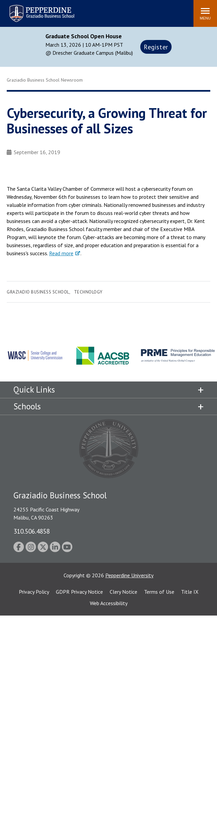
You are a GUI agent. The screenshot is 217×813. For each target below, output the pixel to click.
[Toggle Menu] (205, 13)
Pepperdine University (129, 575)
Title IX (189, 591)
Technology (88, 292)
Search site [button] (97, 10)
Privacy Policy (34, 591)
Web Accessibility (109, 603)
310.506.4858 (31, 531)
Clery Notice (123, 591)
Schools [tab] (27, 406)
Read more (61, 253)
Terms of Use (159, 591)
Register (156, 47)
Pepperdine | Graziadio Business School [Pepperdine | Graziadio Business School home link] (33, 9)
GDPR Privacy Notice (79, 591)
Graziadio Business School (38, 292)
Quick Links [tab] (34, 389)
